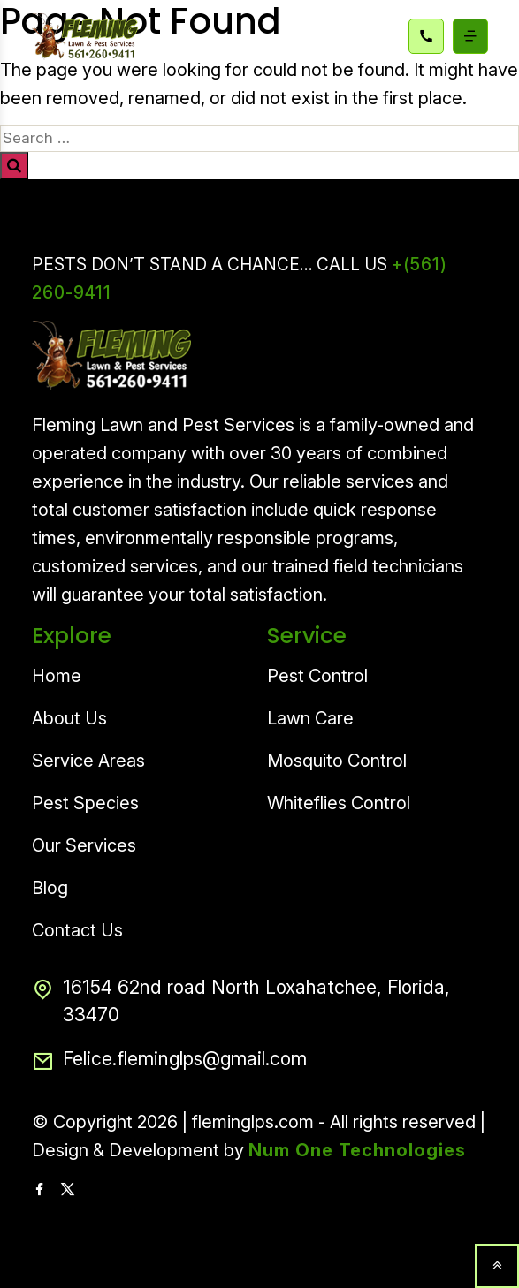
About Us (69, 718)
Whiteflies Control (338, 803)
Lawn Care (310, 718)
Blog (50, 887)
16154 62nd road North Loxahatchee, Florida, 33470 (241, 1001)
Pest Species (85, 803)
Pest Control (317, 675)
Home (56, 675)
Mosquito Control (337, 760)
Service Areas (88, 760)
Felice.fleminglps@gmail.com (169, 1062)
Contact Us (77, 930)
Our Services (84, 845)
